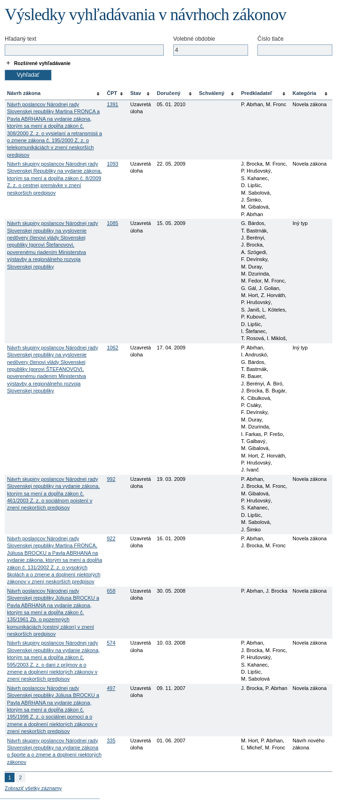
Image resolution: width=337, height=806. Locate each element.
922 (111, 538)
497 (111, 688)
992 (111, 479)
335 (111, 740)
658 (111, 591)
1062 (112, 347)
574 (111, 643)
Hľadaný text (21, 39)
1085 (112, 223)
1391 (112, 104)
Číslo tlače (270, 39)
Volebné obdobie (194, 39)
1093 (112, 164)
